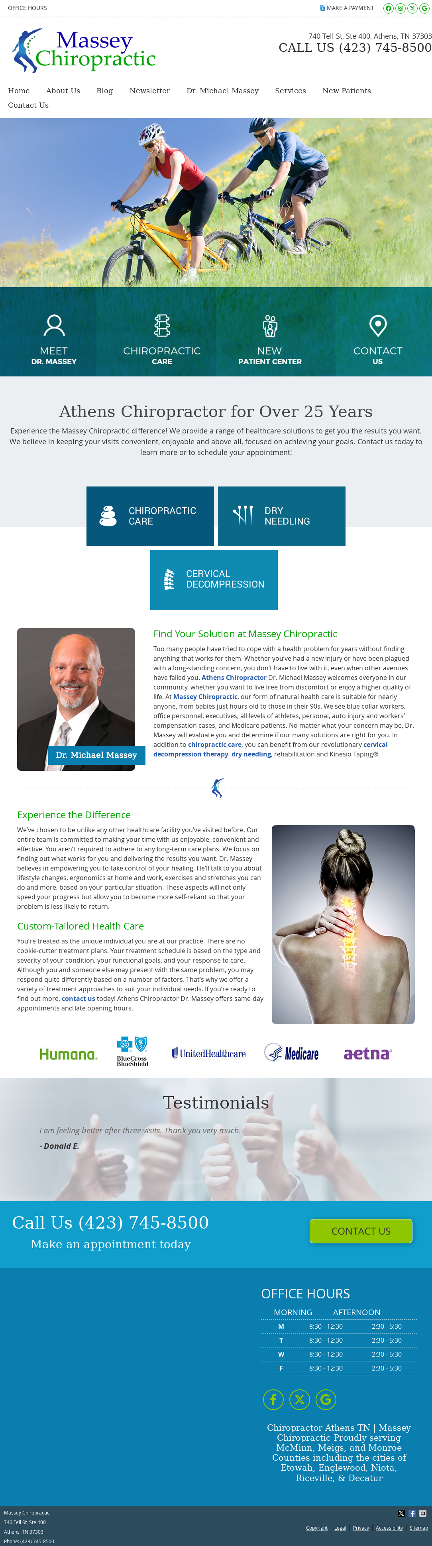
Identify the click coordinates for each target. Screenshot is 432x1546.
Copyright (317, 1527)
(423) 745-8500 (37, 1541)
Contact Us (28, 105)
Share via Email (423, 1513)
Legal (340, 1527)
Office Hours (27, 8)
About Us (63, 91)
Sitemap (419, 1527)
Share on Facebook (412, 1513)
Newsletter (150, 91)
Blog (104, 91)
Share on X (402, 1513)
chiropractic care (215, 744)
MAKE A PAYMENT (347, 8)
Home (19, 91)
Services (290, 91)
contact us (78, 998)
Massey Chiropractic (205, 696)
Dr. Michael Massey (223, 91)
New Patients (346, 91)
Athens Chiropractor (234, 677)
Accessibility (389, 1527)
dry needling (251, 754)
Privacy (361, 1527)
